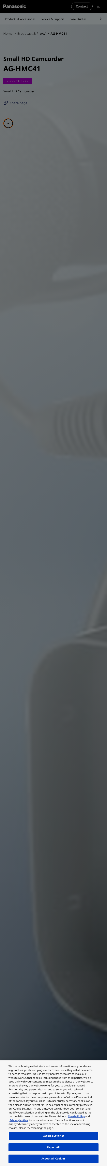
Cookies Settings (53, 1136)
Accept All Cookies (53, 1158)
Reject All (53, 1147)
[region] (53, 1113)
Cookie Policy (76, 1116)
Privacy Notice (18, 1120)
